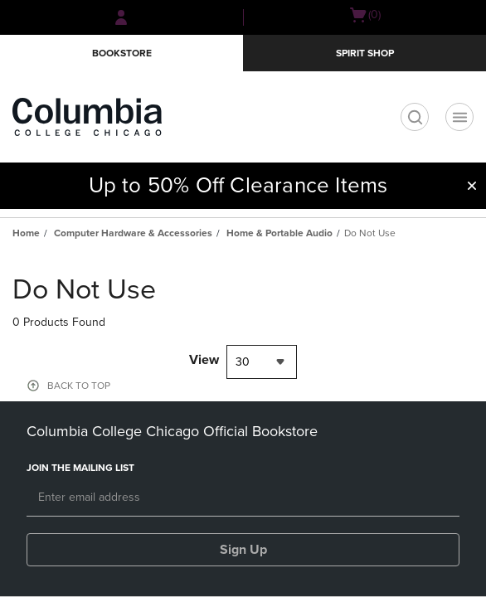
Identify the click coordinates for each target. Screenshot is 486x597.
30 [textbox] (243, 362)
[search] (415, 117)
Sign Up (243, 549)
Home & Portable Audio (279, 233)
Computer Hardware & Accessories (133, 233)
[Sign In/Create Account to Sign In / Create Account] (121, 17)
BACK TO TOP (78, 385)
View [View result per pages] (204, 360)
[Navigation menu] (459, 117)
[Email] (243, 498)
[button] (472, 185)
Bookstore (122, 53)
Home (26, 233)
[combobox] (261, 362)
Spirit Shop (365, 53)
